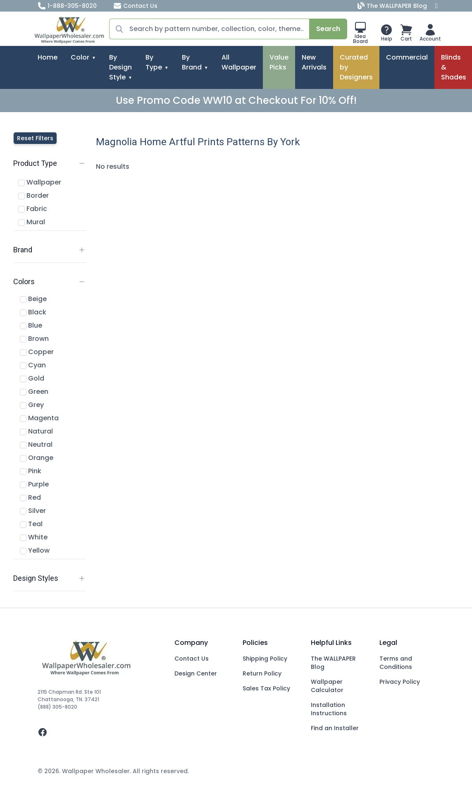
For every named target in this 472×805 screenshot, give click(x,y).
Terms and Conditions (395, 662)
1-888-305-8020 (67, 6)
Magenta (39, 418)
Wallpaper (39, 182)
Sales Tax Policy (266, 688)
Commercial (407, 57)
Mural (31, 222)
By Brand (192, 62)
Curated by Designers (356, 67)
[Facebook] (436, 6)
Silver (33, 510)
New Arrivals (314, 62)
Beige (33, 299)
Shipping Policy (265, 658)
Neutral (36, 444)
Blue (31, 325)
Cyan (33, 365)
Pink (30, 471)
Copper (37, 352)
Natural (36, 431)
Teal (31, 524)
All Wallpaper (239, 62)
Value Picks (278, 62)
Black (33, 312)
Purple (34, 484)
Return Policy (262, 673)
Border (33, 195)
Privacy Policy (399, 682)
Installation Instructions (329, 709)
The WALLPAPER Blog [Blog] (393, 6)
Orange (36, 457)
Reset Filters (35, 138)
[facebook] (99, 732)
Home (47, 57)
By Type (153, 62)
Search (328, 29)
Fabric (32, 208)
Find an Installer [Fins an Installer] (335, 728)
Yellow (35, 550)
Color (80, 57)
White (34, 537)
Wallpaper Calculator (327, 686)
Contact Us (135, 6)
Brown (34, 338)
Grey (32, 405)
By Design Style (120, 67)
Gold (32, 378)
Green (34, 391)
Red (30, 497)
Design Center (195, 673)
